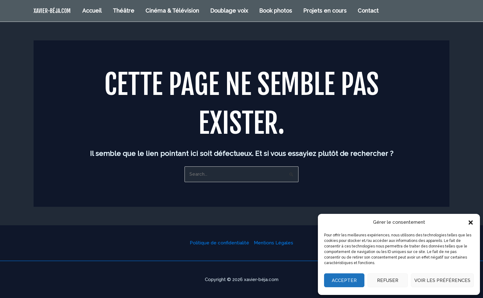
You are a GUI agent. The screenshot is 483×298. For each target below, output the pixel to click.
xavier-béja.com (52, 10)
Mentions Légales (273, 243)
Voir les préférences (442, 280)
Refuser (387, 280)
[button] (471, 222)
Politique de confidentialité (219, 243)
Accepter (344, 280)
